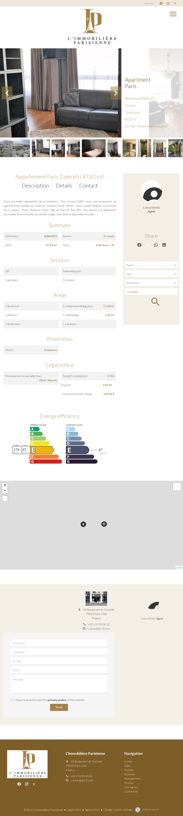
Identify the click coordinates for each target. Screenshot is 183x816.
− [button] (5, 491)
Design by (150, 809)
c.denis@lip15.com (98, 628)
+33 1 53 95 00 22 (99, 624)
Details (64, 185)
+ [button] (5, 485)
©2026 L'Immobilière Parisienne (43, 809)
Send (59, 707)
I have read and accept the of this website (50, 699)
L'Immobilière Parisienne (85, 753)
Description (35, 185)
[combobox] (151, 265)
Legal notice (74, 809)
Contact (88, 185)
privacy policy (57, 699)
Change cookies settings (117, 809)
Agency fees (92, 809)
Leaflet (179, 567)
